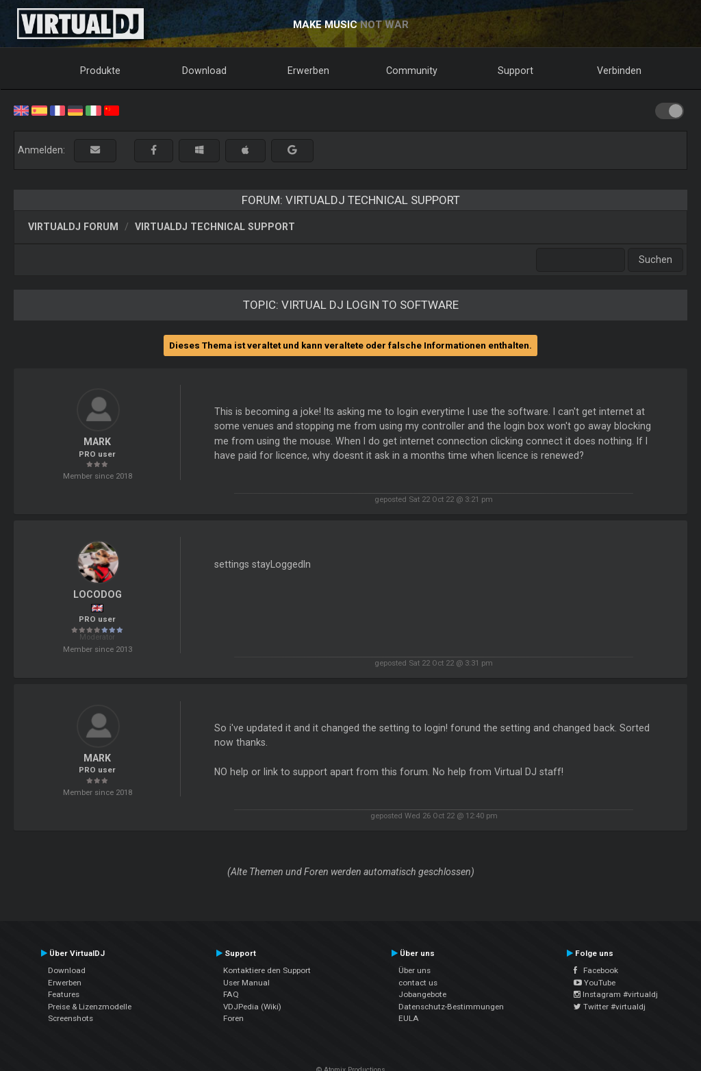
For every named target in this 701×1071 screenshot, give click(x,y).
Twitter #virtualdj (610, 1006)
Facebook (596, 970)
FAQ (231, 994)
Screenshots (70, 1018)
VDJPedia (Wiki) (252, 1006)
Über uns (414, 970)
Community (411, 70)
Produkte (100, 70)
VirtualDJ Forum (73, 226)
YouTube (594, 982)
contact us (417, 982)
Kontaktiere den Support (267, 970)
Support (515, 70)
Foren (233, 1018)
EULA (408, 1018)
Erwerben (308, 70)
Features (63, 994)
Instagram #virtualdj (616, 994)
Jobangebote (422, 994)
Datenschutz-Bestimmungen (451, 1006)
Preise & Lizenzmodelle (89, 1006)
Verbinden (619, 70)
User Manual (246, 982)
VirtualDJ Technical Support (215, 226)
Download (204, 70)
